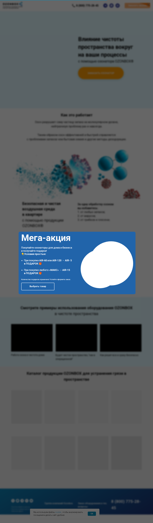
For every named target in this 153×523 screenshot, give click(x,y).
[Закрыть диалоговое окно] (149, 4)
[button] (37, 286)
